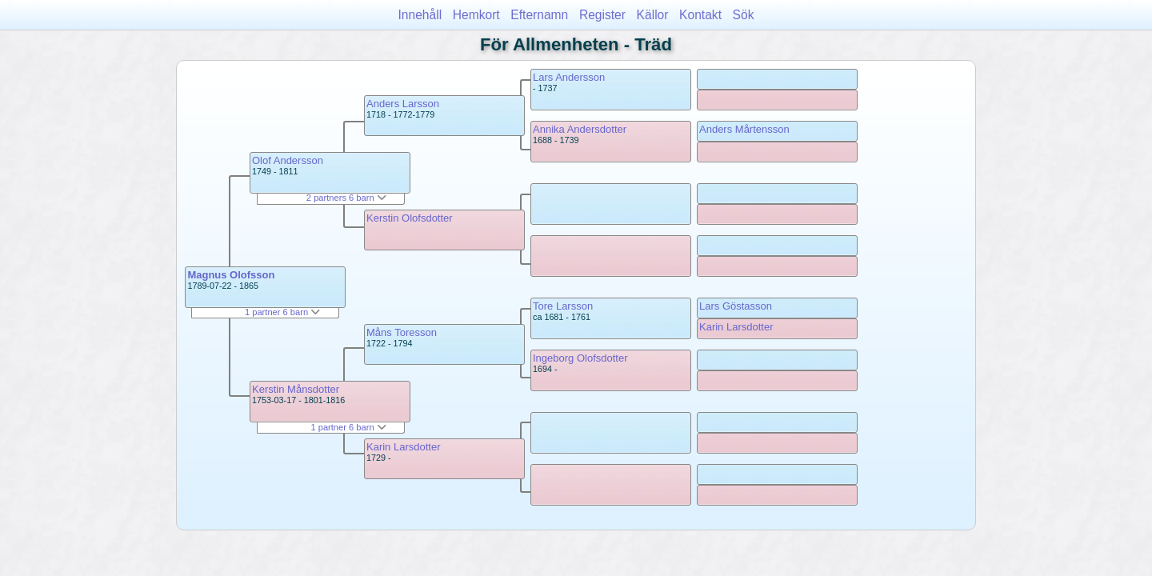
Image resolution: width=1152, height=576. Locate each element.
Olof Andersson (287, 160)
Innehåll (420, 15)
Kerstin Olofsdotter (409, 218)
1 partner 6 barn (282, 312)
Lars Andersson (569, 77)
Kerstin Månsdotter (295, 389)
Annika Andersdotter (579, 129)
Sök (743, 15)
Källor (653, 15)
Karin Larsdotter (403, 447)
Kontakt (700, 15)
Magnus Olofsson (230, 275)
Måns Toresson (401, 332)
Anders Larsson (402, 104)
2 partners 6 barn (346, 197)
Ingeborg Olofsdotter (580, 358)
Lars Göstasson (735, 306)
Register (602, 15)
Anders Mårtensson (744, 129)
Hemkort (476, 15)
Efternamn (539, 15)
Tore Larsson (563, 306)
